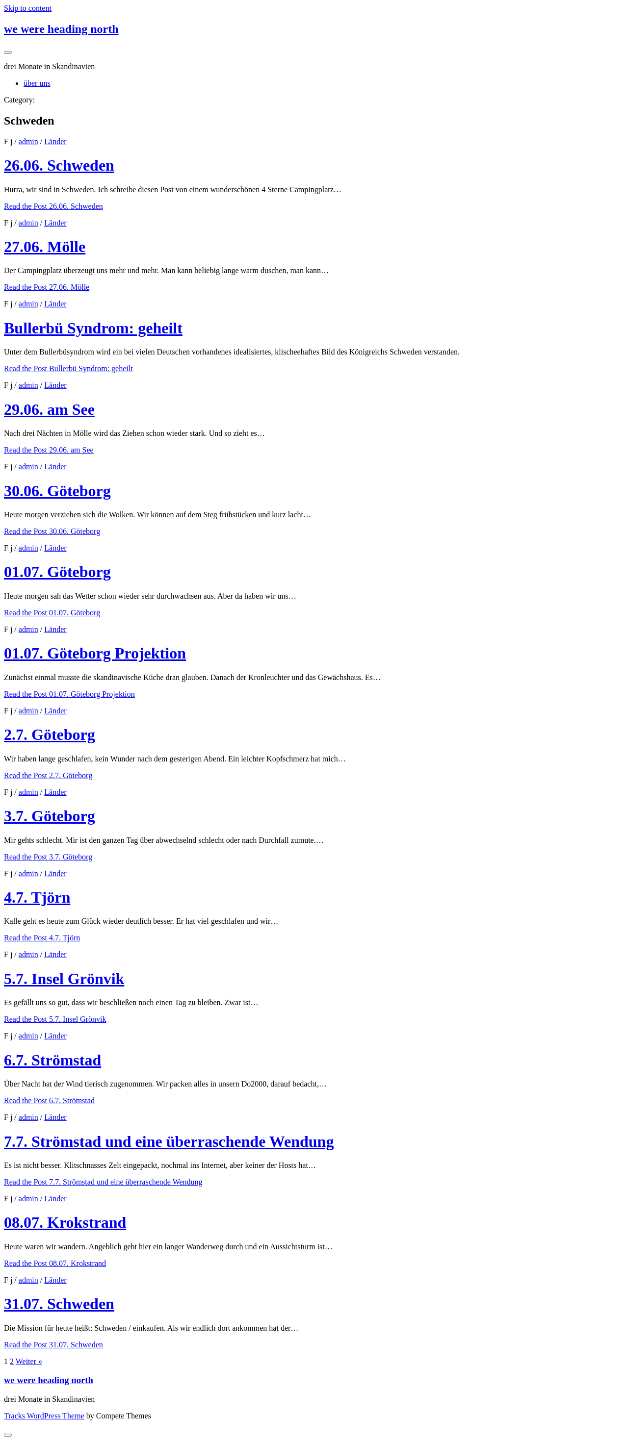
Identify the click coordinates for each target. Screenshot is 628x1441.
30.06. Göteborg (57, 491)
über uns (37, 83)
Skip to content (28, 8)
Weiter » (29, 1361)
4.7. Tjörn (37, 897)
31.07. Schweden (59, 1304)
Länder (55, 141)
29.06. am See (49, 409)
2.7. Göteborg (49, 734)
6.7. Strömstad (52, 1060)
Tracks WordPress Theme (44, 1416)
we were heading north (61, 29)
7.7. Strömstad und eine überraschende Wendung (169, 1141)
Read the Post (53, 206)
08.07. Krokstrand (65, 1222)
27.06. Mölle (44, 246)
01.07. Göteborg (57, 572)
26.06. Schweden (59, 165)
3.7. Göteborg (49, 816)
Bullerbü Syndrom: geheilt (93, 328)
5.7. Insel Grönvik (64, 978)
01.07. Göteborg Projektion (95, 653)
